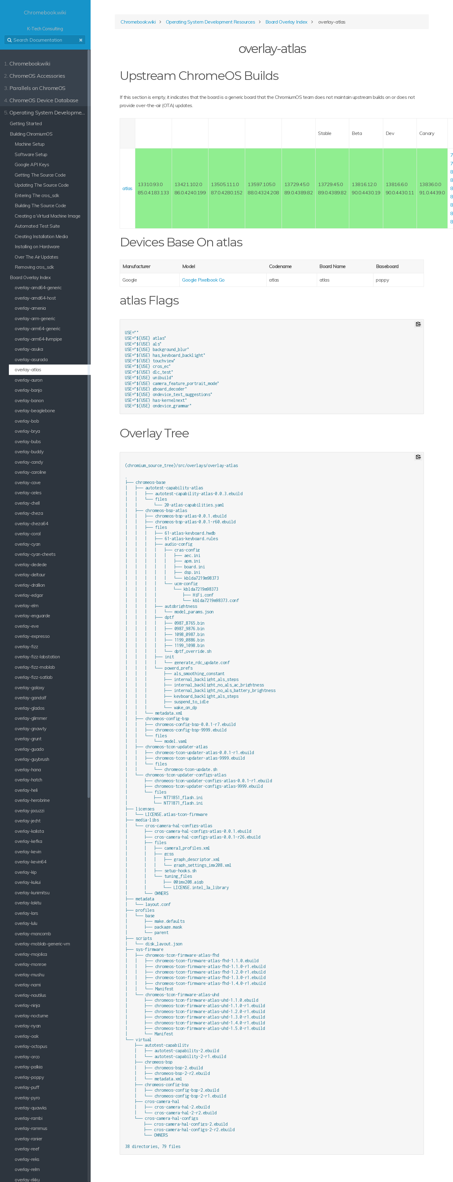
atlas (129, 188)
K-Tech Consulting (46, 20)
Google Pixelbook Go (204, 280)
